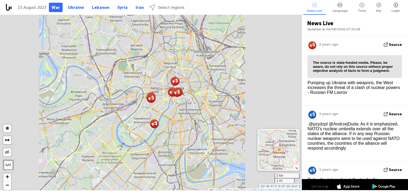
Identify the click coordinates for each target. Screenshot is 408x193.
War (56, 7)
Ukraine (76, 7)
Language (340, 8)
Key (378, 8)
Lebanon (100, 7)
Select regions (167, 7)
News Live (314, 8)
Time (362, 8)
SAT (8, 165)
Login (396, 8)
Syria (122, 7)
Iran (140, 7)
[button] (177, 92)
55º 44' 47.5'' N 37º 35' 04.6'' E (281, 186)
